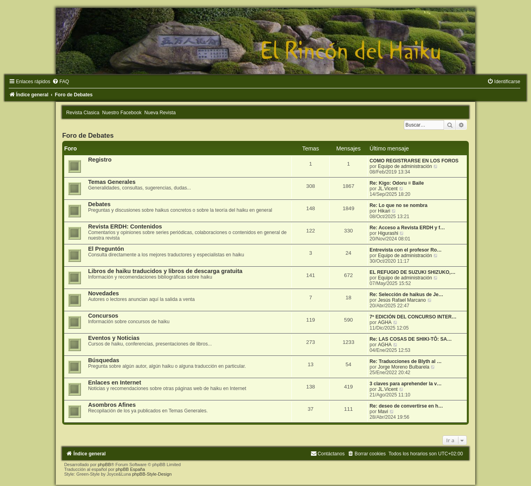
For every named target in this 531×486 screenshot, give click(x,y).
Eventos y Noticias (114, 338)
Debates (99, 204)
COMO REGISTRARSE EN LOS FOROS (414, 161)
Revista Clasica (82, 112)
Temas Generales (112, 182)
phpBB (104, 464)
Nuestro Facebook (122, 112)
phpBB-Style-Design (151, 474)
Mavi (383, 411)
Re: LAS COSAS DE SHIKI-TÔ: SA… (411, 339)
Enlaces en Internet (114, 382)
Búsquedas (103, 360)
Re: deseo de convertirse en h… (406, 406)
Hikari (384, 211)
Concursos (103, 315)
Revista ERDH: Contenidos (125, 226)
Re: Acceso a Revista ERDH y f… (407, 227)
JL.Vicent (388, 188)
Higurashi (388, 233)
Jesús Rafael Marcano (402, 300)
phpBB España (130, 469)
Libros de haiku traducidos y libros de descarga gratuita (165, 271)
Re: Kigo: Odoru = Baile (397, 183)
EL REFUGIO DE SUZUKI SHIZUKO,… (412, 272)
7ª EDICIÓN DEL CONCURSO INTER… (413, 317)
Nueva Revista (160, 112)
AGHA (384, 322)
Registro (100, 159)
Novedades (103, 293)
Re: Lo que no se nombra (398, 205)
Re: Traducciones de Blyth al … (406, 361)
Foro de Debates (88, 135)
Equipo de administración (405, 166)
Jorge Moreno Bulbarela (403, 367)
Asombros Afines (112, 405)
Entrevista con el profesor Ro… (406, 250)
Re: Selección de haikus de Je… (406, 294)
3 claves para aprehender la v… (406, 383)
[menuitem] (60, 81)
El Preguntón (106, 249)
